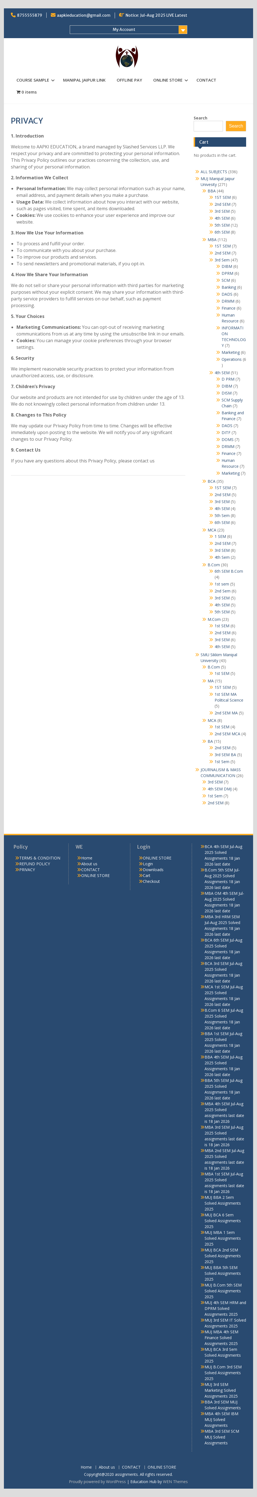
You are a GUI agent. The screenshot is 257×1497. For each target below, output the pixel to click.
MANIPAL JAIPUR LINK (84, 80)
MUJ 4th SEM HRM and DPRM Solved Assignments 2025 (225, 1308)
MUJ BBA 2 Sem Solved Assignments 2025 (223, 1203)
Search (200, 118)
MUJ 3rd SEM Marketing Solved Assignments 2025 (221, 1390)
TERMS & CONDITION (39, 858)
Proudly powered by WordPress (97, 1481)
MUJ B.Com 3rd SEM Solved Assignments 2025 (223, 1372)
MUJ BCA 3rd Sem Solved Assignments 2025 (223, 1355)
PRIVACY (27, 869)
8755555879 (29, 15)
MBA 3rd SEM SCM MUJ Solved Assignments (222, 1437)
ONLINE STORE (167, 80)
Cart (146, 875)
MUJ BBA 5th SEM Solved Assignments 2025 (223, 1273)
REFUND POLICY (34, 863)
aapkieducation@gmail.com (84, 15)
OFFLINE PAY (129, 80)
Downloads (153, 869)
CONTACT (206, 80)
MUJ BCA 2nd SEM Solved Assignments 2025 (223, 1255)
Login (148, 863)
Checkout (151, 881)
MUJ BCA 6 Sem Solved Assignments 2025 (223, 1220)
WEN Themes (175, 1481)
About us (89, 863)
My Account (124, 29)
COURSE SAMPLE (32, 80)
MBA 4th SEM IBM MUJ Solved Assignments (221, 1419)
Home (86, 858)
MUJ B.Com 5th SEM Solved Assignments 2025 (223, 1290)
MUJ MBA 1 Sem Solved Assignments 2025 (223, 1238)
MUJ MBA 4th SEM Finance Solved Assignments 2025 (221, 1337)
